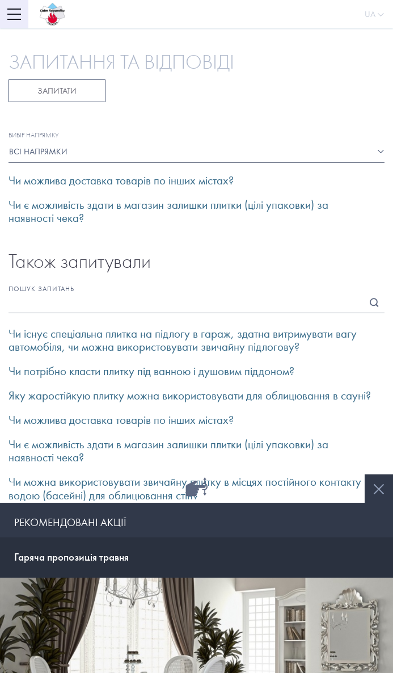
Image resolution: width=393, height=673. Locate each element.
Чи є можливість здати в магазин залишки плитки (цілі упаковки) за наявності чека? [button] (168, 212)
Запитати (57, 91)
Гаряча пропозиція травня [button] (71, 556)
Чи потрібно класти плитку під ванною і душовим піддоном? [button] (151, 371)
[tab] (196, 557)
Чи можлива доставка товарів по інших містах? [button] (121, 180)
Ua (374, 14)
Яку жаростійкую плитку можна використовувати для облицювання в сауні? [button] (190, 395)
